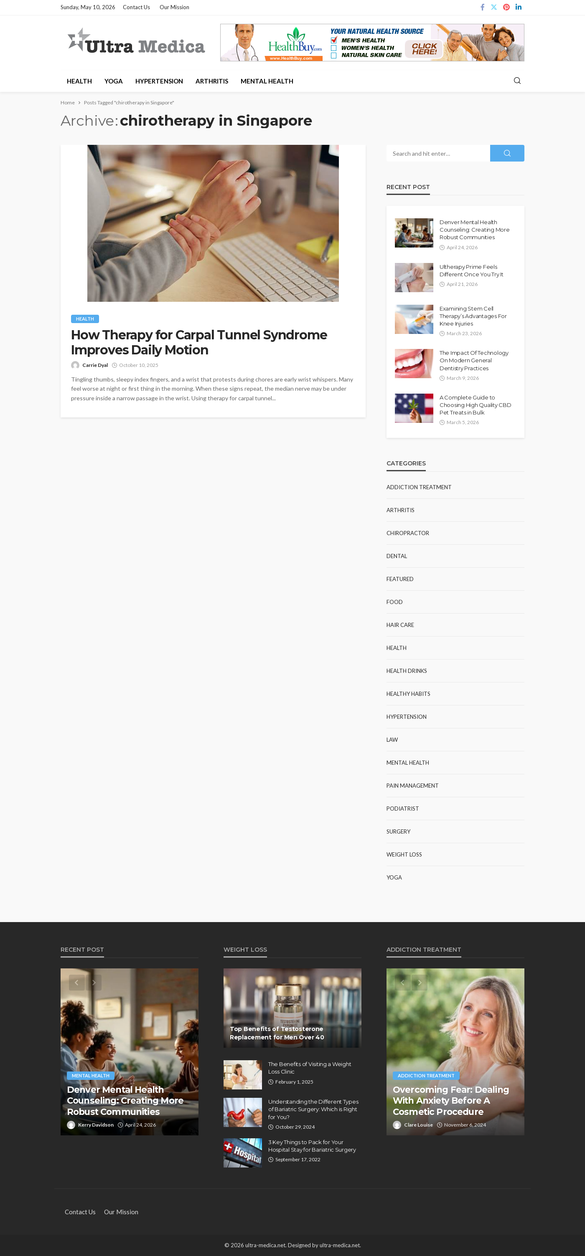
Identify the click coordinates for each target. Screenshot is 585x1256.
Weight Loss (404, 854)
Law (392, 739)
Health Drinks (407, 670)
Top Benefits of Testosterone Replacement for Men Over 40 (277, 1033)
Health (79, 81)
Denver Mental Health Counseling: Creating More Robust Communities (475, 229)
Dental (397, 556)
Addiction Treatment (419, 487)
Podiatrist (403, 808)
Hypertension (159, 81)
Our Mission (174, 7)
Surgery (398, 831)
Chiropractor (408, 533)
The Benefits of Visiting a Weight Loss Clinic (309, 1068)
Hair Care (400, 625)
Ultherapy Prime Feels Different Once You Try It (472, 270)
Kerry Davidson (96, 1125)
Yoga (113, 81)
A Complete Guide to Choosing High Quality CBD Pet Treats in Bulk (475, 405)
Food (395, 602)
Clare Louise (418, 1125)
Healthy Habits (408, 693)
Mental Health (267, 81)
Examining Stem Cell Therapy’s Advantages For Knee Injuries (473, 316)
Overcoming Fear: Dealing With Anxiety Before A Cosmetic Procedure (451, 1100)
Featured (400, 579)
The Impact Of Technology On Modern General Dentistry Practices (474, 360)
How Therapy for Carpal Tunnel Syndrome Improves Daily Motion (199, 343)
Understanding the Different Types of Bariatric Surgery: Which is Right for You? (313, 1109)
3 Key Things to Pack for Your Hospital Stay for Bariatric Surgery (312, 1146)
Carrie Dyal (95, 365)
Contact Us (136, 7)
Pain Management (413, 785)
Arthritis (212, 81)
